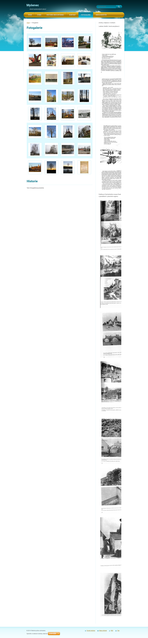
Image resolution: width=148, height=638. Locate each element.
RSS (112, 630)
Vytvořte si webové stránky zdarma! (37, 633)
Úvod (28, 22)
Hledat (119, 6)
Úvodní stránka (91, 630)
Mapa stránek (103, 630)
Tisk (118, 630)
